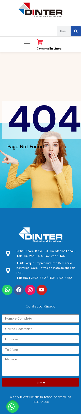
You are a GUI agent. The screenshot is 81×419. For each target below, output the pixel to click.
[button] (12, 406)
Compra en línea (49, 48)
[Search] (76, 31)
